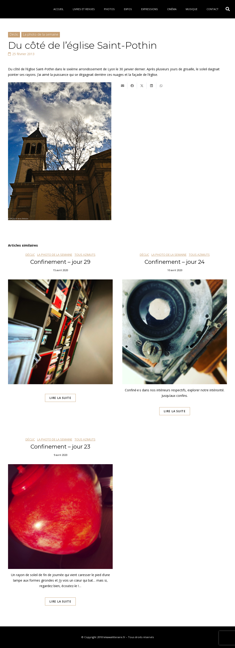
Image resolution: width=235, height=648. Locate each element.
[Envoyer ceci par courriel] (122, 85)
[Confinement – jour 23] (60, 528)
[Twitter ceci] (142, 85)
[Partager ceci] (132, 85)
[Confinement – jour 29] (60, 340)
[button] (227, 9)
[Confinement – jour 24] (174, 340)
